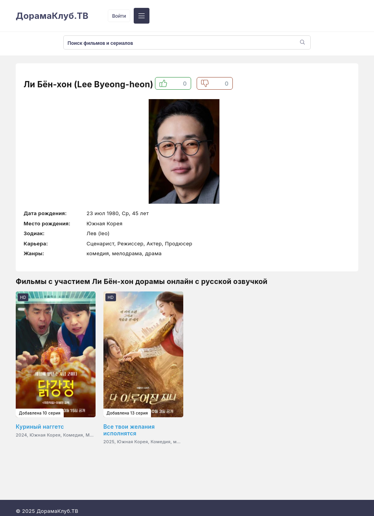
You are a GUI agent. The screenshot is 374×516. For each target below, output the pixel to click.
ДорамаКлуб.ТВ (52, 16)
